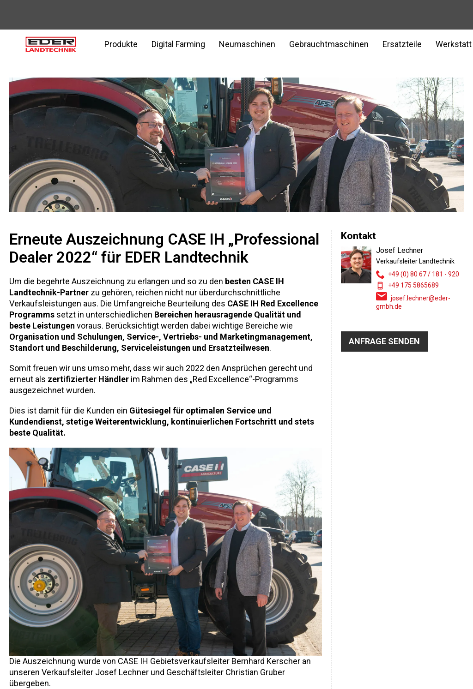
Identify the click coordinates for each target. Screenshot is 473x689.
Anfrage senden (384, 341)
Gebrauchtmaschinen (329, 44)
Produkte (121, 44)
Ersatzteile (402, 44)
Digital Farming (178, 44)
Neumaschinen (247, 44)
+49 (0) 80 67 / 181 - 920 (423, 274)
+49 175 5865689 (413, 285)
